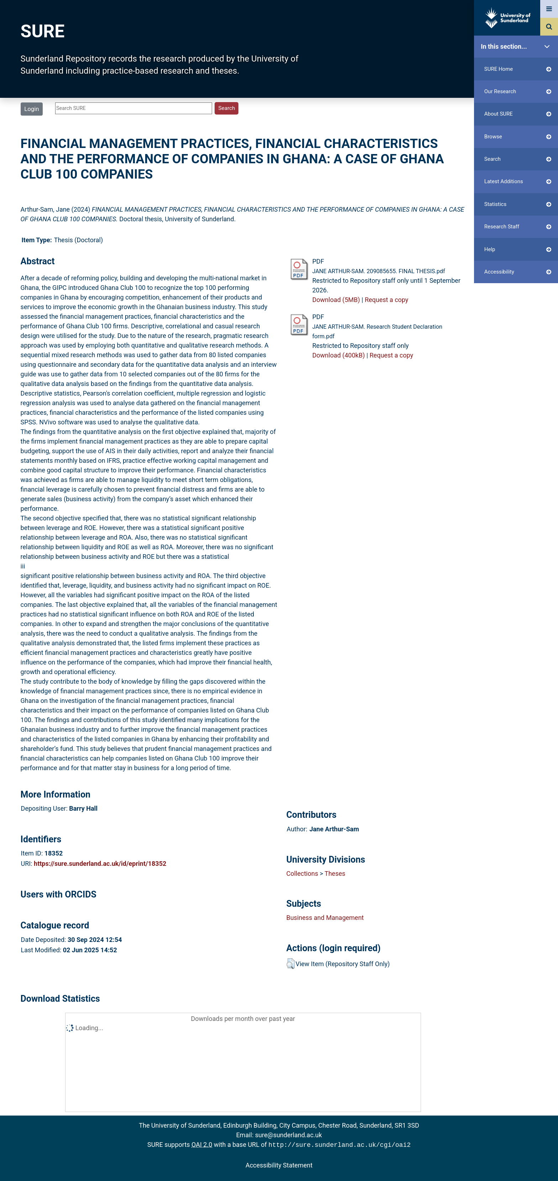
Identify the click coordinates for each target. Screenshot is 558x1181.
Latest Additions (517, 181)
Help (517, 249)
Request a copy (386, 299)
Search (517, 159)
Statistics (517, 204)
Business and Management (325, 917)
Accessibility (517, 272)
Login (31, 108)
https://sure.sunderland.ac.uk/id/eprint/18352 (100, 863)
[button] (290, 963)
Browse (517, 136)
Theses (335, 873)
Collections (302, 873)
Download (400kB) (338, 355)
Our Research (517, 91)
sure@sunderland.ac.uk (288, 1135)
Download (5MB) (336, 299)
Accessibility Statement (279, 1164)
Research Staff (517, 226)
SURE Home (517, 69)
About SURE (517, 114)
